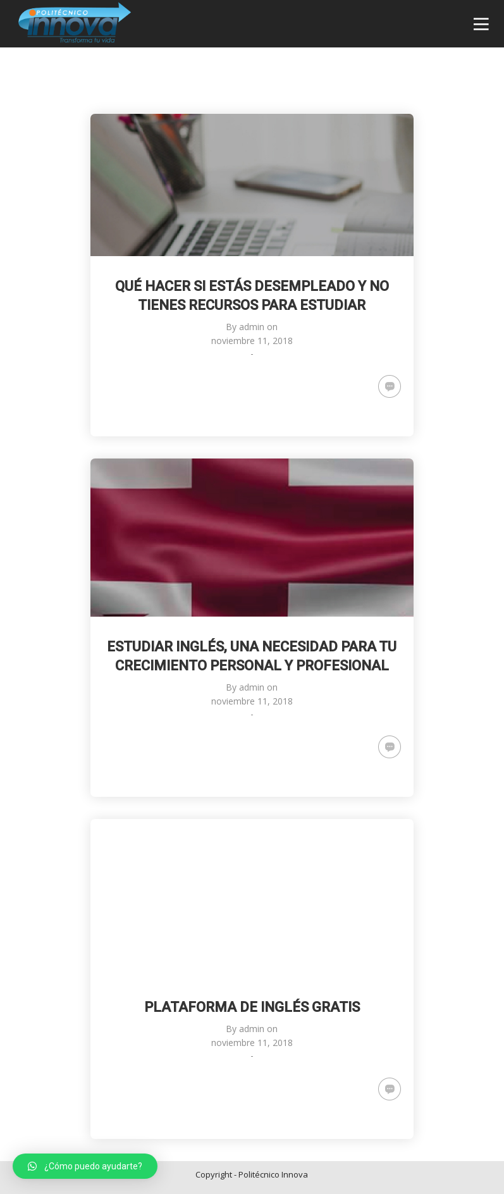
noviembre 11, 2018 (252, 341)
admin (251, 327)
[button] (85, 1166)
